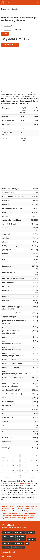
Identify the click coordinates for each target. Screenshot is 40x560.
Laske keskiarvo (18, 547)
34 (20, 476)
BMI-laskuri (31, 540)
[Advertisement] (20, 68)
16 (37, 461)
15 (32, 461)
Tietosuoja (21, 518)
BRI (22, 509)
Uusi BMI (11, 506)
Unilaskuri (29, 509)
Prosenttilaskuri (9, 536)
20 (17, 466)
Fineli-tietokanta (24, 483)
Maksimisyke (18, 515)
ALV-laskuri (30, 532)
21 (22, 466)
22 (27, 466)
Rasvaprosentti (15, 513)
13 (22, 461)
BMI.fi (9, 2)
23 (32, 466)
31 (32, 471)
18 (8, 466)
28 (17, 471)
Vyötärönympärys (29, 513)
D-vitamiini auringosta (11, 509)
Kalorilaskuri (7, 511)
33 (7, 476)
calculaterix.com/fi (8, 552)
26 (8, 471)
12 (17, 461)
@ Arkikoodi (6, 557)
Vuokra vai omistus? (10, 540)
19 (13, 466)
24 (37, 466)
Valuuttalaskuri (18, 532)
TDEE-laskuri (20, 506)
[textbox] (15, 13)
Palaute (30, 518)
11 (13, 461)
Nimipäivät (7, 532)
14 (27, 461)
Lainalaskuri (21, 536)
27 (13, 471)
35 (33, 476)
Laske (5, 34)
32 (37, 471)
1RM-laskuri (6, 515)
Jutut (14, 518)
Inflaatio (22, 540)
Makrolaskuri (31, 506)
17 (3, 466)
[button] (37, 2)
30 (27, 471)
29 (22, 471)
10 (8, 461)
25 (3, 471)
